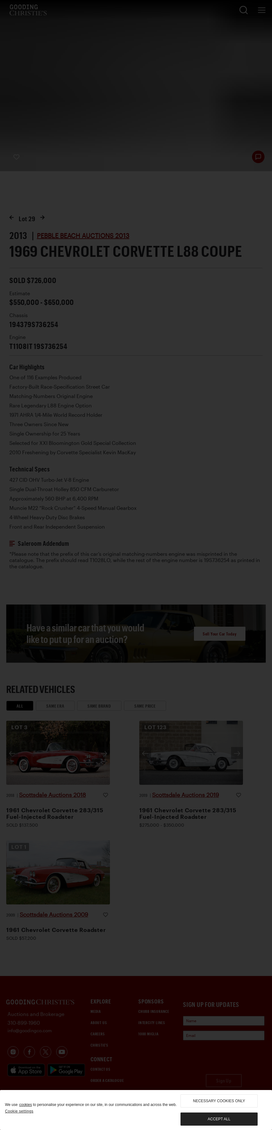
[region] (136, 1110)
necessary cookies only (219, 1101)
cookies (25, 1105)
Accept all (219, 1119)
